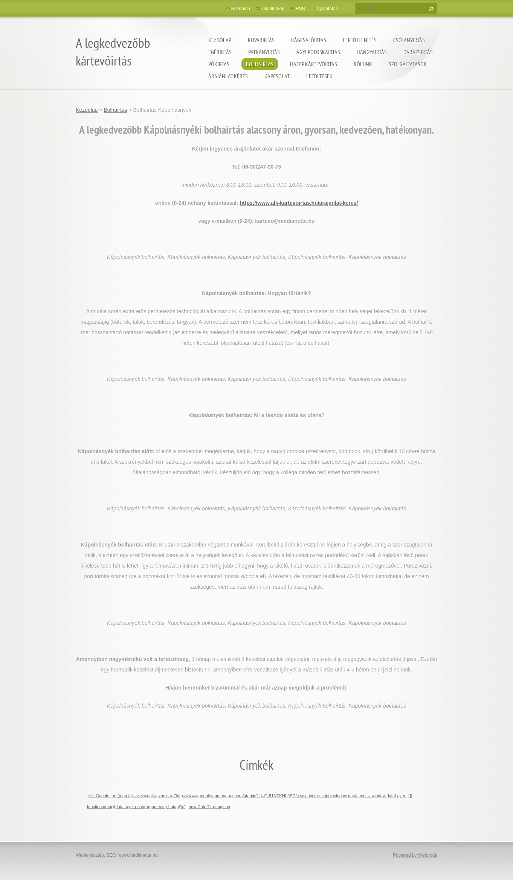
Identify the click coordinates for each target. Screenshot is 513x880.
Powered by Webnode (415, 855)
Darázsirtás (418, 52)
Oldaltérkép (272, 8)
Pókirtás (218, 64)
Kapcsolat (277, 76)
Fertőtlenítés (360, 40)
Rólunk (363, 64)
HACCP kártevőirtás (313, 64)
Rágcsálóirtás (308, 40)
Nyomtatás (327, 8)
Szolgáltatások (408, 64)
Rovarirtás (261, 40)
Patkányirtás (264, 52)
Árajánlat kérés (228, 76)
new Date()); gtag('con (209, 806)
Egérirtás (220, 52)
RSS (300, 8)
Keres (430, 8)
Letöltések (319, 76)
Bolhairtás (259, 64)
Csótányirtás (409, 40)
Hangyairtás (372, 52)
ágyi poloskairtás (318, 52)
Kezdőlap (219, 40)
